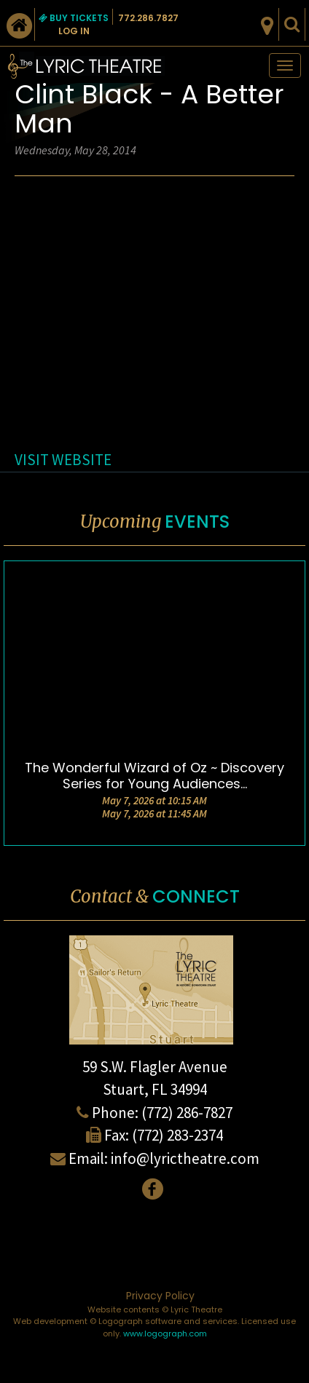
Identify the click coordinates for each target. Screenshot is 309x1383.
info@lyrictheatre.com (185, 1158)
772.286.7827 (148, 18)
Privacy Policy (160, 1295)
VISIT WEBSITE (63, 459)
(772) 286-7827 (186, 1112)
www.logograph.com (165, 1333)
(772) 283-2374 (177, 1135)
